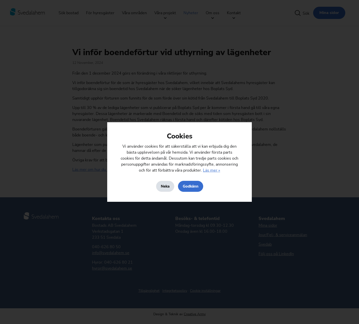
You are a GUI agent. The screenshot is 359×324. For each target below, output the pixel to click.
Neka (165, 186)
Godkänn (190, 186)
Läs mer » (211, 170)
